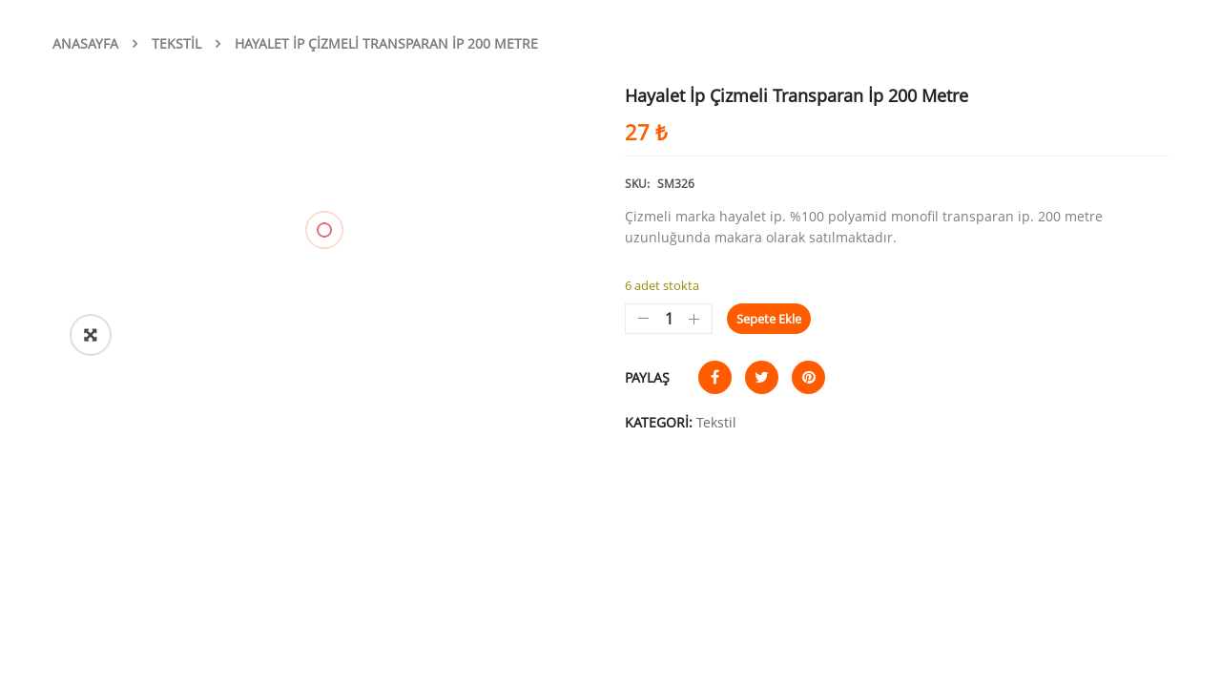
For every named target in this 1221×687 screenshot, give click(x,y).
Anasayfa (85, 43)
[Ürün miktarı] (668, 318)
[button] (91, 335)
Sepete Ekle (768, 318)
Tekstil (176, 43)
